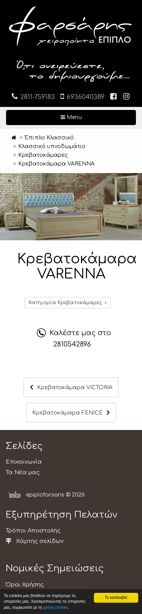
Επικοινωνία (24, 462)
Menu (96, 116)
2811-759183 (33, 97)
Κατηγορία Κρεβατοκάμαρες (67, 302)
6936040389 (83, 97)
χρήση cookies (55, 607)
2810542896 (72, 344)
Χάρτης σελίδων (35, 541)
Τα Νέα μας (23, 472)
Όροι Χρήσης (25, 585)
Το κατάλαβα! (116, 597)
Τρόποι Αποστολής (33, 530)
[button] (135, 180)
